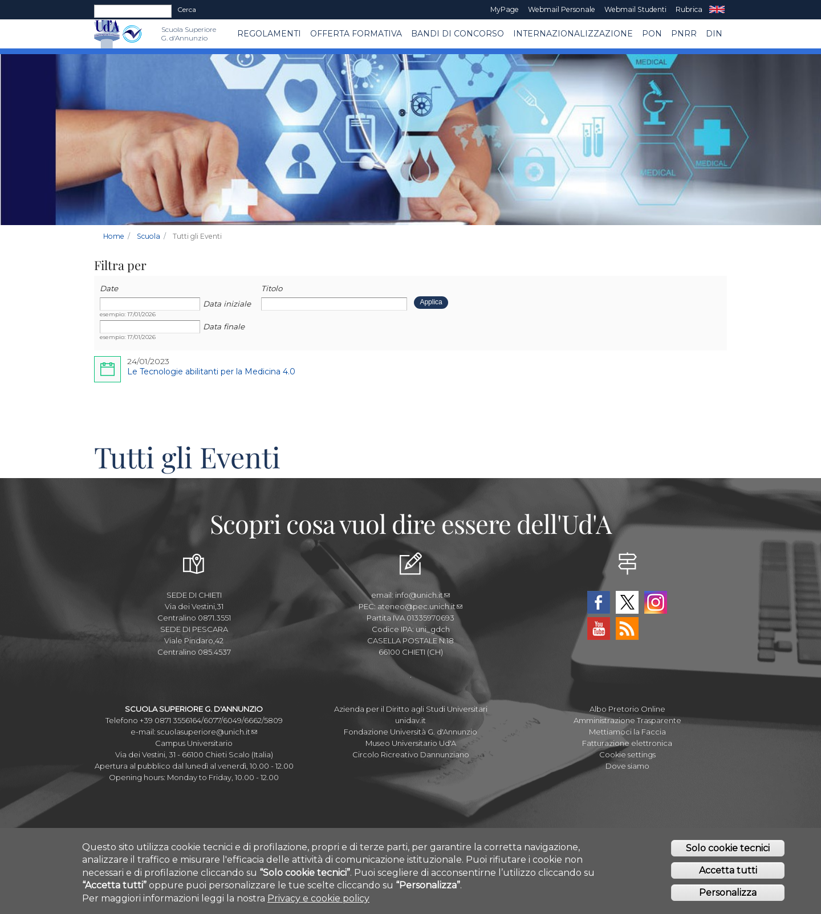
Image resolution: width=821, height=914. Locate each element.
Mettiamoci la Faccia (627, 731)
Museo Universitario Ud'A (410, 743)
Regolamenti (269, 33)
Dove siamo (627, 765)
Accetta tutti (728, 873)
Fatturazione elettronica (627, 743)
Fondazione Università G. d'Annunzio (410, 731)
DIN (714, 33)
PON (652, 33)
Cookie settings (627, 754)
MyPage (504, 9)
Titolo (271, 288)
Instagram (655, 602)
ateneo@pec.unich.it (419, 606)
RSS (627, 628)
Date (109, 288)
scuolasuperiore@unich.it (207, 731)
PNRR (684, 33)
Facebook (598, 602)
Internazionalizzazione (573, 33)
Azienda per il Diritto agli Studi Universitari (410, 708)
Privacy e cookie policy (318, 901)
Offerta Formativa (356, 33)
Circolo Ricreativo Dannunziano (410, 754)
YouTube (598, 628)
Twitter (627, 602)
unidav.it (410, 720)
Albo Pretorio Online (627, 708)
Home (113, 236)
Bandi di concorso (457, 33)
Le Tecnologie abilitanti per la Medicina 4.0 (211, 371)
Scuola (148, 236)
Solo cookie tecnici (728, 851)
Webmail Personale (561, 9)
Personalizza (728, 896)
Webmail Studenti (635, 9)
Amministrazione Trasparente (627, 720)
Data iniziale (227, 303)
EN (717, 10)
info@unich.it (422, 594)
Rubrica (689, 9)
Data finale (224, 326)
